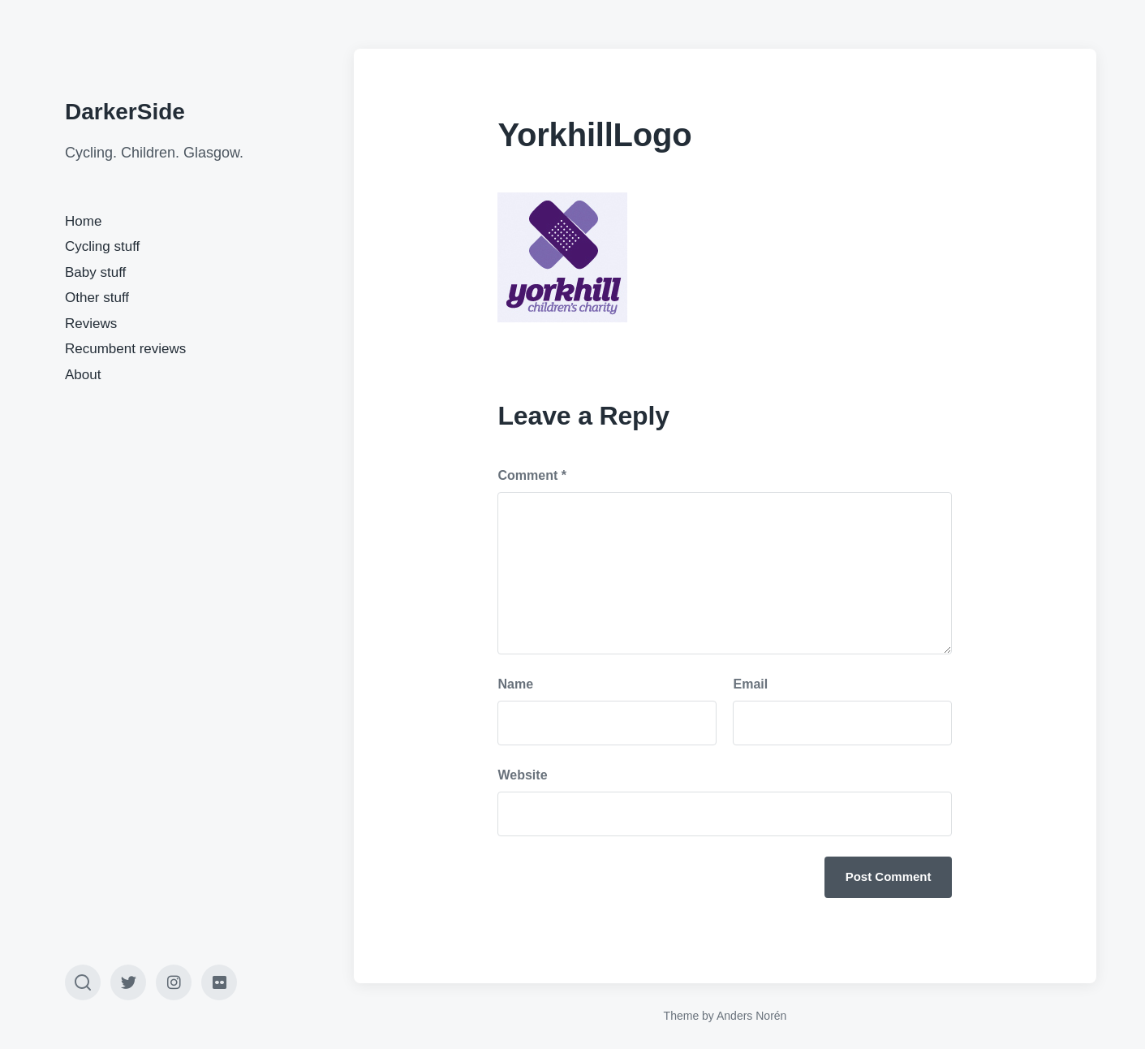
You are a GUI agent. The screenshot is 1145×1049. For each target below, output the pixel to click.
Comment (531, 475)
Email (750, 684)
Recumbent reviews (125, 348)
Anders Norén (751, 1015)
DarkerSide (125, 111)
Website (522, 775)
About (83, 374)
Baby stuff (95, 272)
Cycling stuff (102, 246)
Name (515, 684)
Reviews (91, 323)
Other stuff (97, 297)
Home (83, 221)
